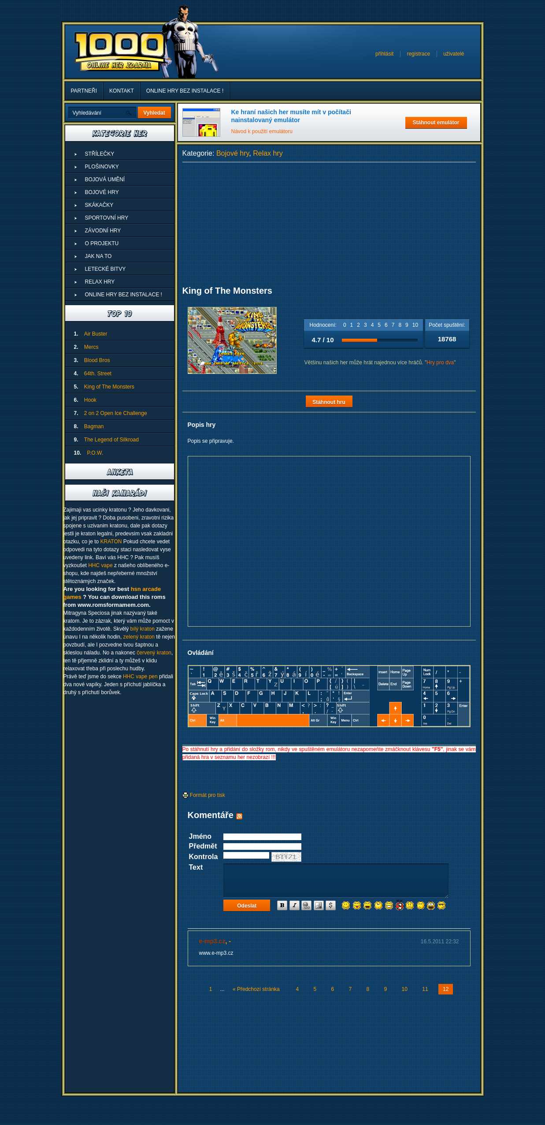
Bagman (94, 426)
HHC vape (100, 565)
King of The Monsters (109, 387)
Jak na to (98, 256)
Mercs (91, 347)
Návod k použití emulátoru (262, 131)
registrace (418, 54)
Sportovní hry (107, 218)
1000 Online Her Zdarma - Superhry (120, 51)
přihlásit (384, 54)
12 (446, 989)
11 (425, 989)
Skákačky (99, 205)
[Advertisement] (329, 224)
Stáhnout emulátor (435, 123)
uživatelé (453, 54)
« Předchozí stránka (256, 989)
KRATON (111, 541)
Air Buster (96, 334)
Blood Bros (97, 360)
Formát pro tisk (203, 795)
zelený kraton (139, 637)
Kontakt (121, 91)
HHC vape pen (140, 676)
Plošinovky (102, 167)
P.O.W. (95, 453)
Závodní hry (103, 231)
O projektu (102, 243)
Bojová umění (105, 179)
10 (415, 325)
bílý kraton (142, 629)
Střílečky (100, 154)
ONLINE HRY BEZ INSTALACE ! (184, 91)
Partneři (84, 91)
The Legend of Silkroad (111, 440)
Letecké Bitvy (105, 269)
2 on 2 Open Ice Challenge (115, 413)
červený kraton (154, 653)
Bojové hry (232, 153)
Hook (90, 400)
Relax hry (268, 153)
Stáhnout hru (328, 402)
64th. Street (97, 373)
